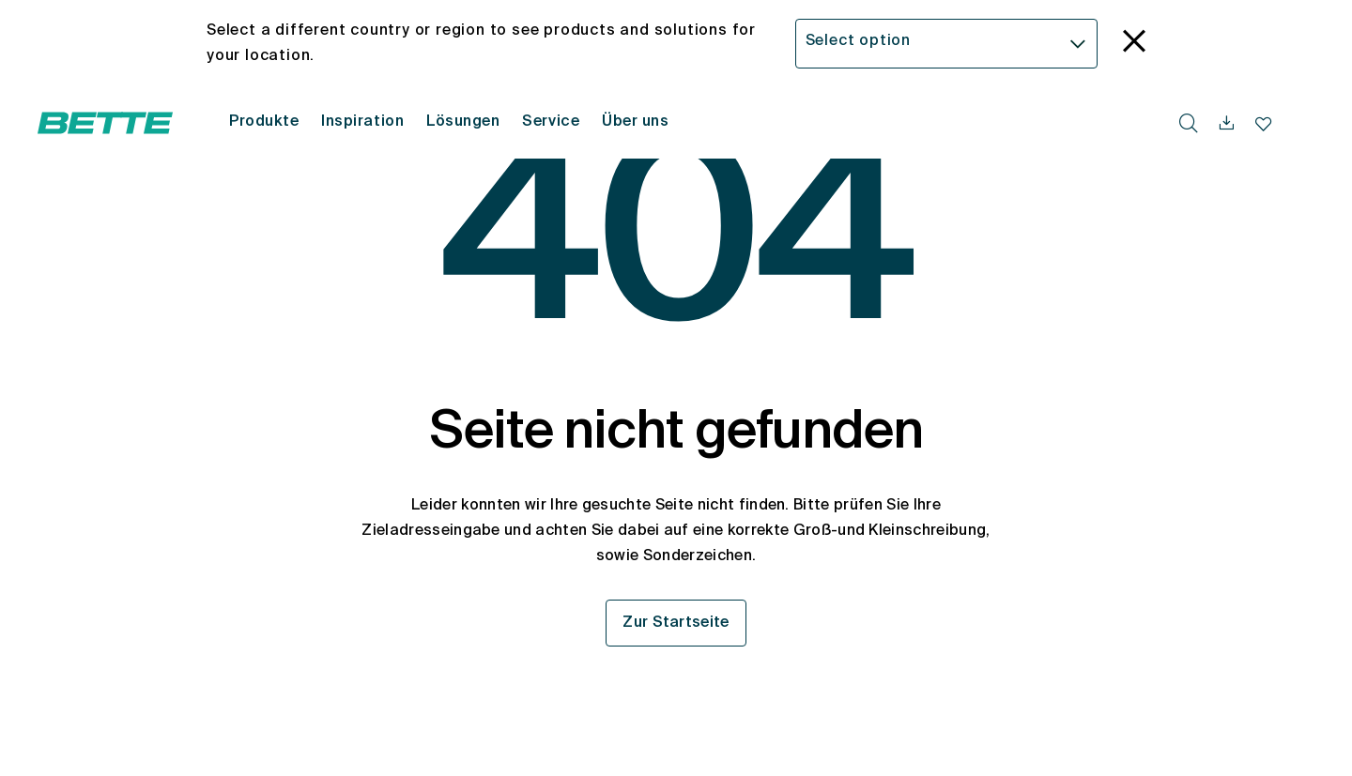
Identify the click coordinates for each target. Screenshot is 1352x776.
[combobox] (946, 43)
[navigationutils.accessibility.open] (1227, 124)
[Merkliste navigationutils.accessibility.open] (1264, 124)
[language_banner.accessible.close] (1134, 43)
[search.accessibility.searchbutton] (1188, 123)
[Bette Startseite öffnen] (105, 123)
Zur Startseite (675, 623)
